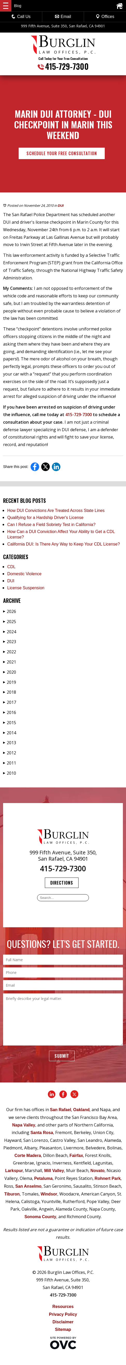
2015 (9, 722)
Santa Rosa (41, 1132)
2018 (9, 692)
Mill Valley (54, 1170)
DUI (61, 206)
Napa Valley (23, 1125)
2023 (9, 641)
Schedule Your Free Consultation (61, 153)
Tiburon (11, 1194)
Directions (61, 883)
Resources (63, 1306)
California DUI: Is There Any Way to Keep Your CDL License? (63, 544)
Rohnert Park (108, 1178)
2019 (9, 682)
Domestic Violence (24, 574)
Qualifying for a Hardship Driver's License (45, 517)
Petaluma (43, 1178)
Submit (61, 1056)
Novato (97, 1170)
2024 (9, 632)
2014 (9, 733)
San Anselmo (28, 1186)
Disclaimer (63, 1322)
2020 (9, 672)
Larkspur (14, 1170)
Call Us (21, 16)
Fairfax (76, 1155)
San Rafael (60, 1109)
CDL (11, 567)
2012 (9, 753)
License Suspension (25, 588)
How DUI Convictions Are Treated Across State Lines (55, 510)
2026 (9, 611)
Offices (105, 16)
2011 (9, 763)
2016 (9, 712)
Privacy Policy (63, 1314)
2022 (9, 652)
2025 (9, 621)
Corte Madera (28, 1155)
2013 (9, 743)
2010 (9, 773)
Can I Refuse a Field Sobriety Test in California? (51, 524)
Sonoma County (40, 1216)
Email (63, 16)
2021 (9, 662)
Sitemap (63, 1329)
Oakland (81, 1109)
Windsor (49, 1194)
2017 (9, 702)
